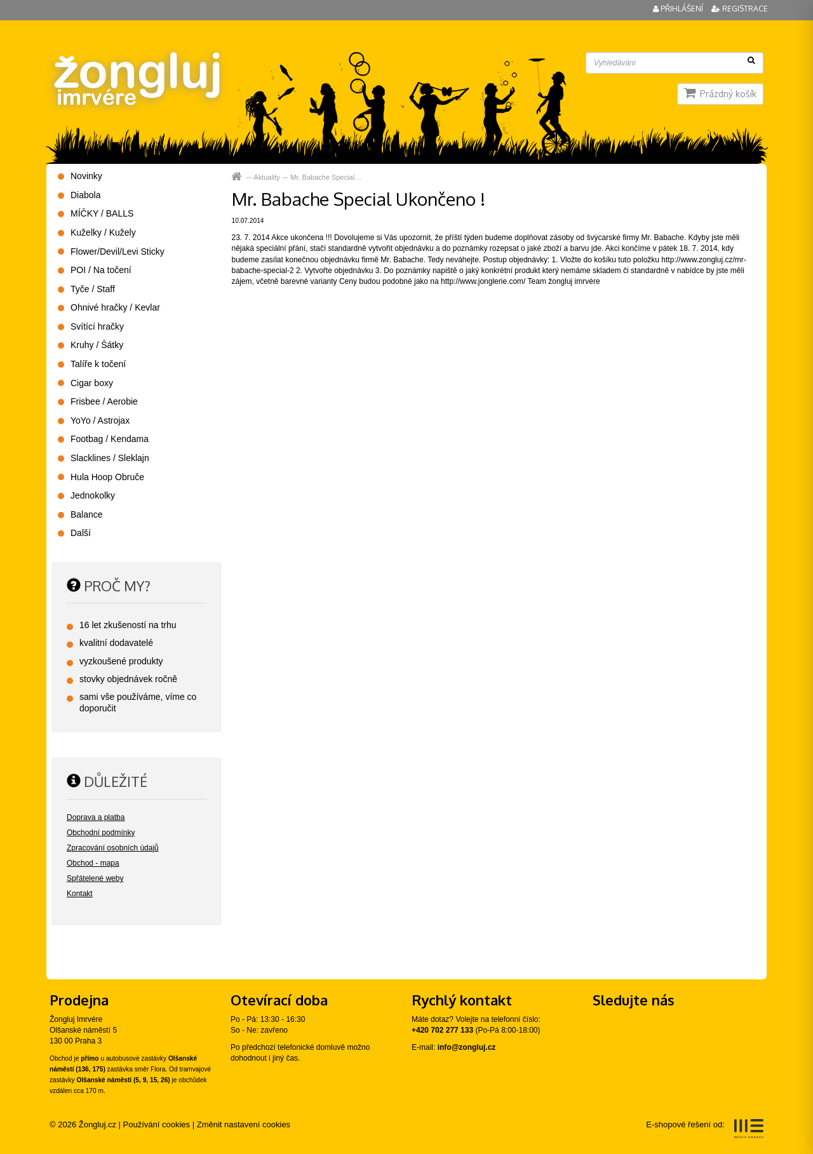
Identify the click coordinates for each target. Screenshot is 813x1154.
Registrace (739, 8)
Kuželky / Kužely (103, 232)
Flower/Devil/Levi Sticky (118, 251)
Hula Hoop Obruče (107, 477)
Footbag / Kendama (110, 439)
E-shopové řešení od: (704, 1128)
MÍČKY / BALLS (102, 213)
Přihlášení (679, 8)
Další (81, 533)
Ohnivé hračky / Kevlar (115, 307)
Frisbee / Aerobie (104, 401)
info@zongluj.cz (467, 1047)
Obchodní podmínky (101, 832)
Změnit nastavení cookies (243, 1124)
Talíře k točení (98, 364)
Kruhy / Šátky (97, 345)
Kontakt (80, 893)
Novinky (86, 176)
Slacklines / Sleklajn (110, 458)
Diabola (85, 195)
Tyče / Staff (93, 289)
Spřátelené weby (95, 878)
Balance (87, 514)
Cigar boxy (92, 383)
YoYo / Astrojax (100, 420)
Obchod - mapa (93, 863)
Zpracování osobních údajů (113, 847)
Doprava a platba (95, 817)
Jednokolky (93, 495)
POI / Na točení (101, 270)
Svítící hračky (97, 326)
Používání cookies (157, 1124)
